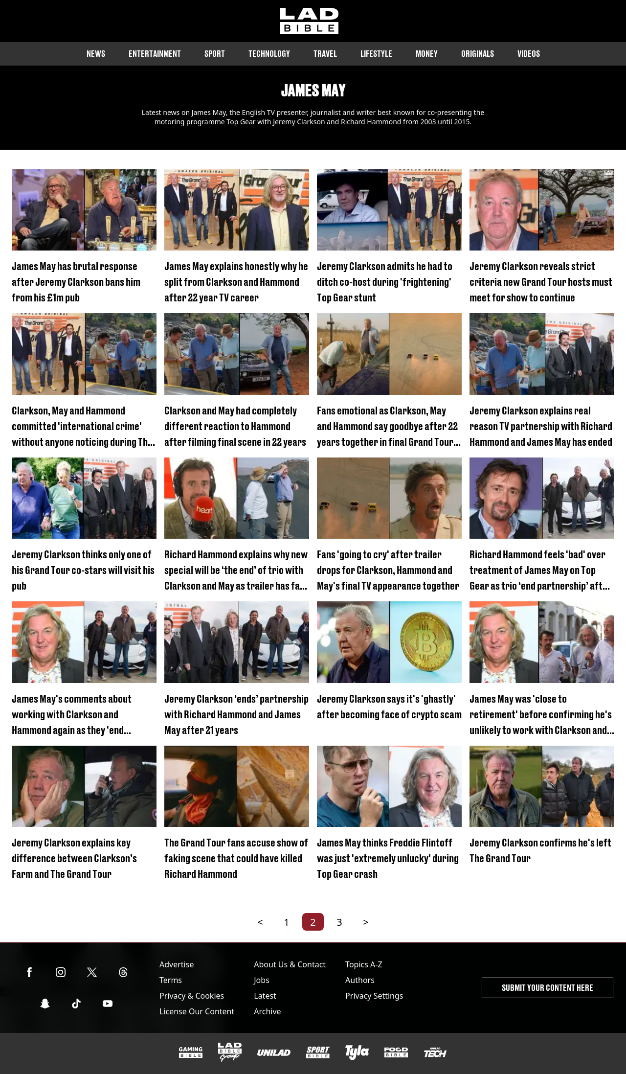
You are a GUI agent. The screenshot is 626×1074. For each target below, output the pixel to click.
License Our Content (196, 1011)
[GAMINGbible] (190, 1052)
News (96, 53)
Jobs (261, 980)
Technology (269, 53)
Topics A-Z (363, 964)
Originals (477, 53)
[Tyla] (357, 1052)
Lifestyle (376, 53)
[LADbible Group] (230, 1052)
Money (427, 53)
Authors (360, 980)
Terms (170, 980)
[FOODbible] (396, 1052)
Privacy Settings (374, 995)
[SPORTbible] (318, 1052)
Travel (325, 53)
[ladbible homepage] (309, 21)
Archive (267, 1011)
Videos (528, 53)
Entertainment (155, 53)
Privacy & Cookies (191, 995)
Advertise (176, 964)
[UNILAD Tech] (435, 1052)
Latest (265, 995)
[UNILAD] (274, 1053)
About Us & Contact (290, 964)
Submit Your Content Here (547, 988)
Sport (214, 53)
